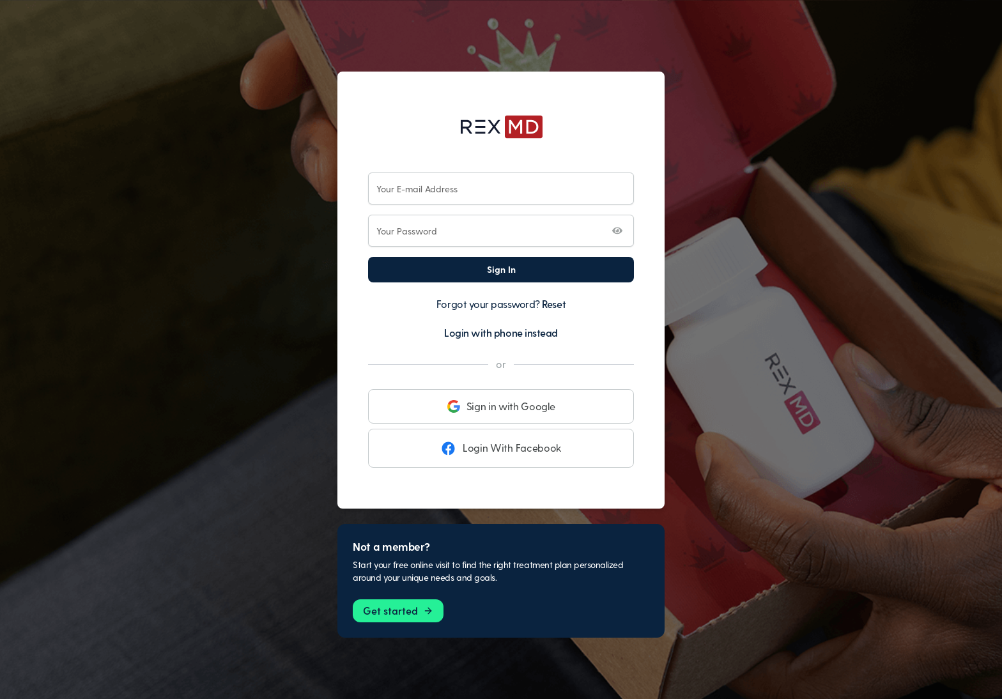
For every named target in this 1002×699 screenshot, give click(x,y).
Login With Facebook (501, 448)
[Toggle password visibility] (617, 231)
